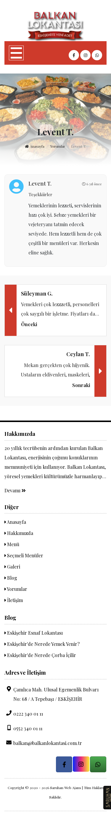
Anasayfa (34, 146)
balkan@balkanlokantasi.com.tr (43, 743)
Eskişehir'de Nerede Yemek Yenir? (42, 644)
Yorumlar (57, 146)
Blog (10, 578)
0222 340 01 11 (23, 713)
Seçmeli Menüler (23, 555)
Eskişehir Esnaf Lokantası (33, 633)
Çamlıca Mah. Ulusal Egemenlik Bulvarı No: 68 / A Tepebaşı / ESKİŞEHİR (51, 694)
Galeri (12, 566)
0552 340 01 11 (23, 728)
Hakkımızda (18, 533)
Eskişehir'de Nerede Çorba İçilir (40, 655)
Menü (11, 544)
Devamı (15, 490)
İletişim (13, 600)
